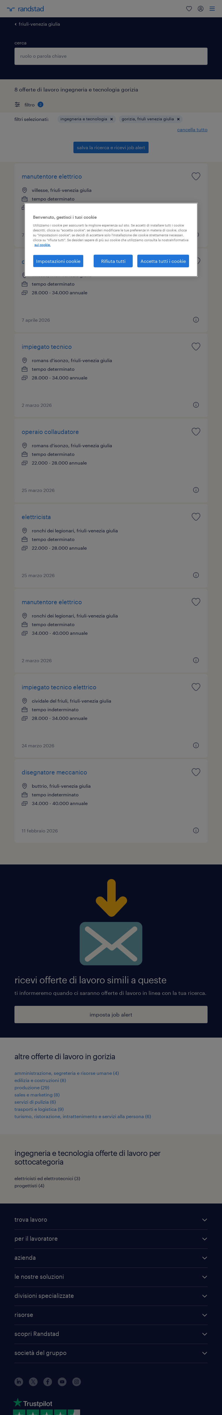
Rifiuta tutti (113, 260)
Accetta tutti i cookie (163, 260)
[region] (111, 240)
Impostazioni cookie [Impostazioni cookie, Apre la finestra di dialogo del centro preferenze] (58, 260)
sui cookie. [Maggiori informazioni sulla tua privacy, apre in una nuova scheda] (42, 245)
